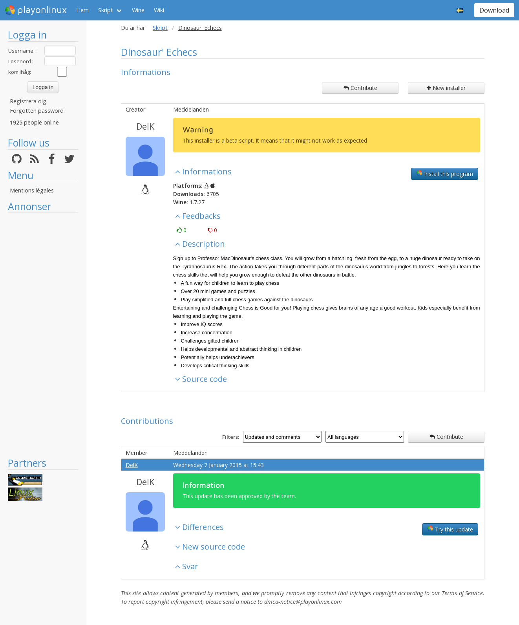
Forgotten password (37, 110)
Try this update (450, 529)
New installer (446, 88)
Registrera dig (28, 101)
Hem (82, 10)
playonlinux (36, 10)
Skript (105, 10)
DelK (145, 126)
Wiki (159, 10)
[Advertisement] (43, 335)
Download (494, 10)
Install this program (444, 174)
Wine (138, 10)
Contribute (360, 88)
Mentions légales (32, 190)
